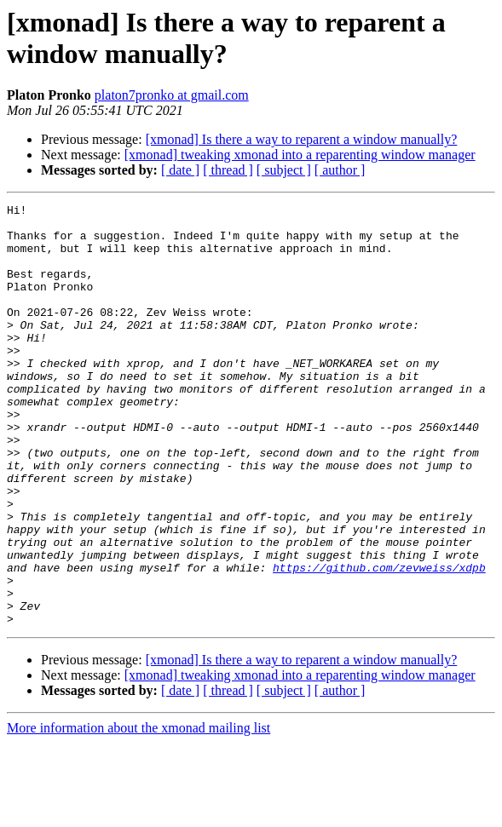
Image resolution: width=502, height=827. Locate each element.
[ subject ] (284, 170)
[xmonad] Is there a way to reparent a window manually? (302, 139)
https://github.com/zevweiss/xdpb (379, 641)
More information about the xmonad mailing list (138, 812)
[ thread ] (228, 170)
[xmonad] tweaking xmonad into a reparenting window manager (300, 154)
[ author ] (340, 170)
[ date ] (180, 170)
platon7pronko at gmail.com (172, 95)
